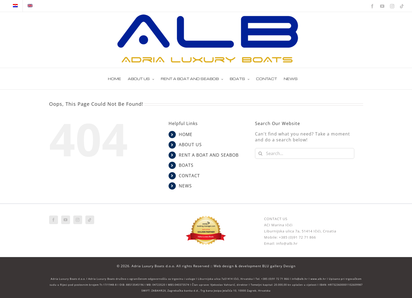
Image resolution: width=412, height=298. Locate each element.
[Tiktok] (89, 220)
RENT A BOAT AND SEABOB (209, 155)
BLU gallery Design (279, 266)
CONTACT (189, 176)
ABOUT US (190, 145)
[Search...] (304, 153)
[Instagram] (77, 220)
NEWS (185, 186)
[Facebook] (53, 220)
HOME (185, 134)
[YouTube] (65, 220)
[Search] (260, 153)
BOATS (186, 165)
